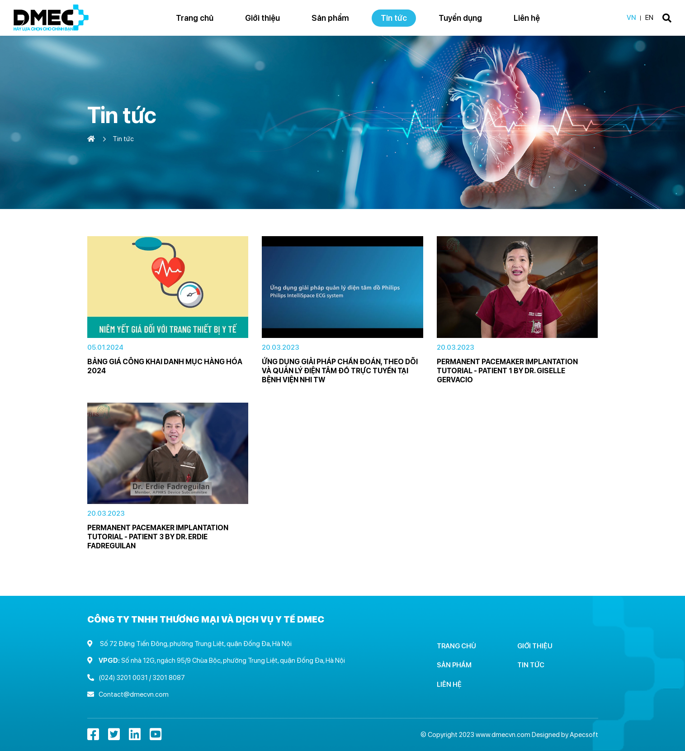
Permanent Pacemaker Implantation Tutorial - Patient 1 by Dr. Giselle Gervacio (507, 370)
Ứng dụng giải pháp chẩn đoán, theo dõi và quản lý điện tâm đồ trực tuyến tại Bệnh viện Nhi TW (340, 370)
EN (649, 17)
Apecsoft (584, 735)
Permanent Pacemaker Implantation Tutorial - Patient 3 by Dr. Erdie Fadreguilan (157, 536)
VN (631, 17)
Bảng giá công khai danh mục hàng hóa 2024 (164, 366)
